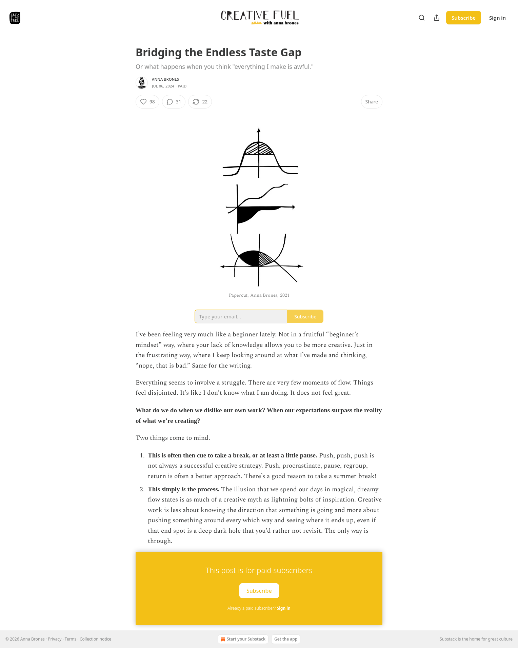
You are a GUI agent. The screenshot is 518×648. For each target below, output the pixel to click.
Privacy (54, 639)
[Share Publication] (436, 17)
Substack (448, 639)
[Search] (422, 17)
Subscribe (464, 17)
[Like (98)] (147, 102)
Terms (71, 639)
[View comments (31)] (174, 102)
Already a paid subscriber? (258, 608)
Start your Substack (242, 639)
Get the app (285, 639)
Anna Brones (165, 79)
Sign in (497, 17)
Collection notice (95, 639)
